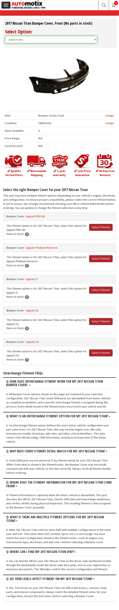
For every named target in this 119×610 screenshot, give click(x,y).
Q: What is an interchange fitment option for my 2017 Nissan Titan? (58, 416)
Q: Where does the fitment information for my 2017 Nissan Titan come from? (59, 484)
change (109, 116)
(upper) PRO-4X (35, 216)
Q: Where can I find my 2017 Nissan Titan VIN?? (41, 552)
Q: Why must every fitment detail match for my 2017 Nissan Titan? (56, 451)
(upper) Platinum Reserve (41, 248)
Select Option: (18, 31)
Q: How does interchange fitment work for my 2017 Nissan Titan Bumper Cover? (54, 383)
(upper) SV (32, 342)
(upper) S (31, 279)
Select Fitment (101, 227)
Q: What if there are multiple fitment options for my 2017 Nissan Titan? (55, 519)
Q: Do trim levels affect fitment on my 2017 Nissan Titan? (50, 579)
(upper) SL (32, 311)
